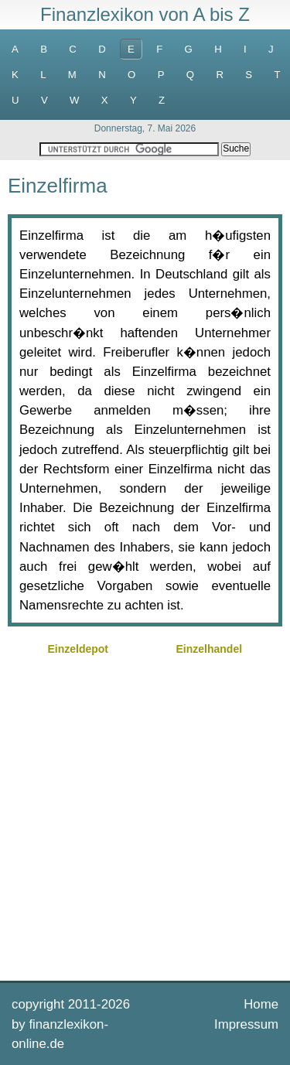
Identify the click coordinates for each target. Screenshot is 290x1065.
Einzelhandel (209, 649)
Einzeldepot (77, 649)
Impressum (246, 1024)
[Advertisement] (145, 816)
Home (261, 1004)
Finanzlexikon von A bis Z (145, 14)
